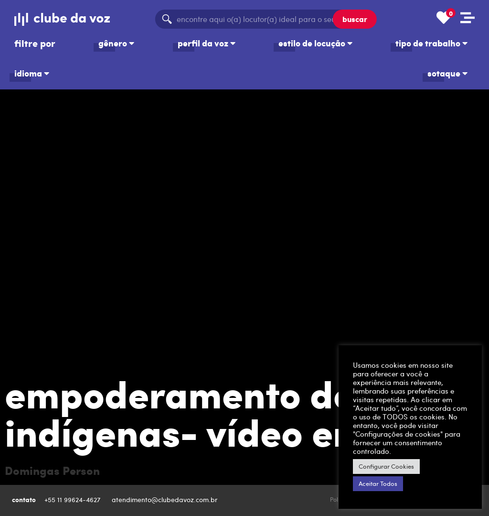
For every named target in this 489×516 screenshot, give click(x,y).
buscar (354, 18)
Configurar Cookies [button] (386, 466)
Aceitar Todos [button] (378, 483)
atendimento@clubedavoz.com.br (166, 499)
